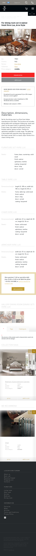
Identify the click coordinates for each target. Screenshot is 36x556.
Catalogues (22, 329)
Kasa (16, 66)
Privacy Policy (9, 514)
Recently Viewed (9, 478)
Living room (8, 490)
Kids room (7, 492)
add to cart (18, 80)
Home (2, 16)
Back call (7, 476)
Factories (9, 16)
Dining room (8, 498)
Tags (11, 329)
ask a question (18, 289)
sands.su (11, 550)
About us (7, 474)
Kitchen (6, 494)
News (6, 508)
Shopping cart (9, 480)
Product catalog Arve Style (8, 18)
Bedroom (7, 496)
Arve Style (17, 16)
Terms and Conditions (11, 512)
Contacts (7, 481)
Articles (6, 510)
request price (18, 75)
